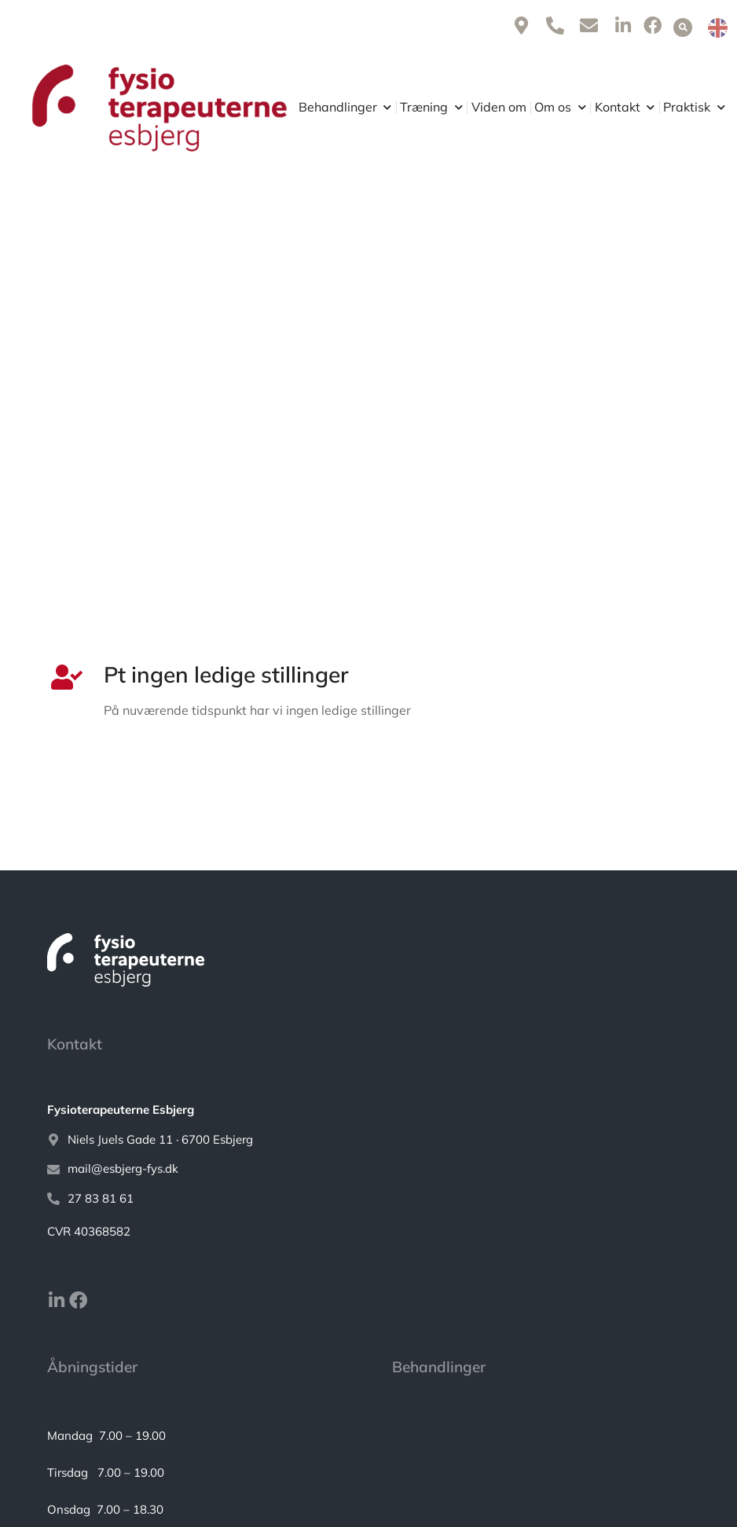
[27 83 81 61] (368, 1199)
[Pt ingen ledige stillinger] (63, 677)
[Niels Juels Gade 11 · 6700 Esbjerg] (368, 1140)
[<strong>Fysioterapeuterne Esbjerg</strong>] (368, 1110)
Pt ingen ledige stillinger (226, 674)
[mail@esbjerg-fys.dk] (368, 1169)
